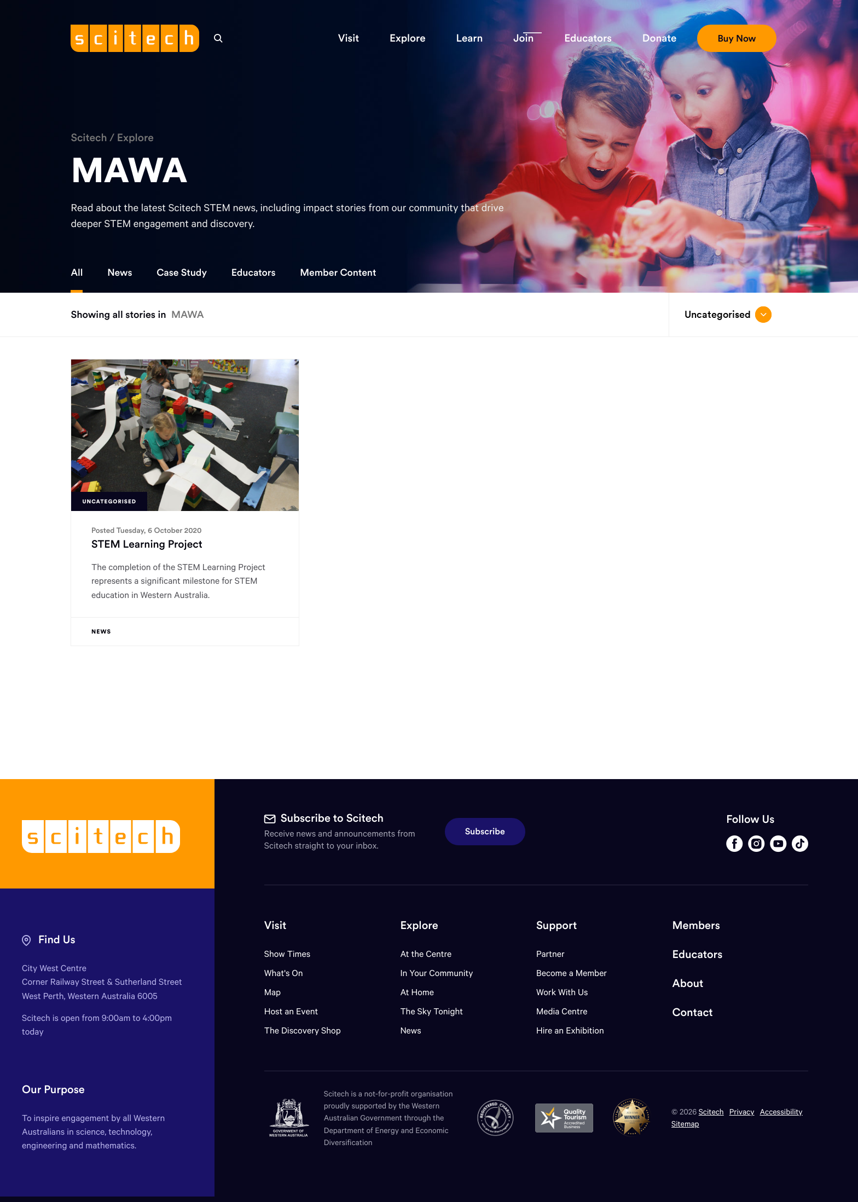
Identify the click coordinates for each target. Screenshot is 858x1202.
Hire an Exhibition (570, 1030)
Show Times (287, 954)
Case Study (181, 272)
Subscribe (485, 831)
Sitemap (685, 1123)
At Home (417, 992)
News (119, 272)
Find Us (57, 939)
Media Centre (561, 1011)
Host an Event (291, 1011)
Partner (550, 954)
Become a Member (571, 973)
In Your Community (436, 973)
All (77, 272)
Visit (275, 925)
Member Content (338, 272)
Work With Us (562, 992)
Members (696, 925)
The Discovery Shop (302, 1030)
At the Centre (425, 954)
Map (279, 992)
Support (556, 925)
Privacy (742, 1111)
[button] (348, 38)
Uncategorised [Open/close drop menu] (728, 314)
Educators (253, 272)
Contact (693, 1012)
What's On (283, 973)
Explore (135, 137)
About (688, 983)
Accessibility (781, 1111)
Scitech (89, 137)
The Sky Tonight (431, 1011)
